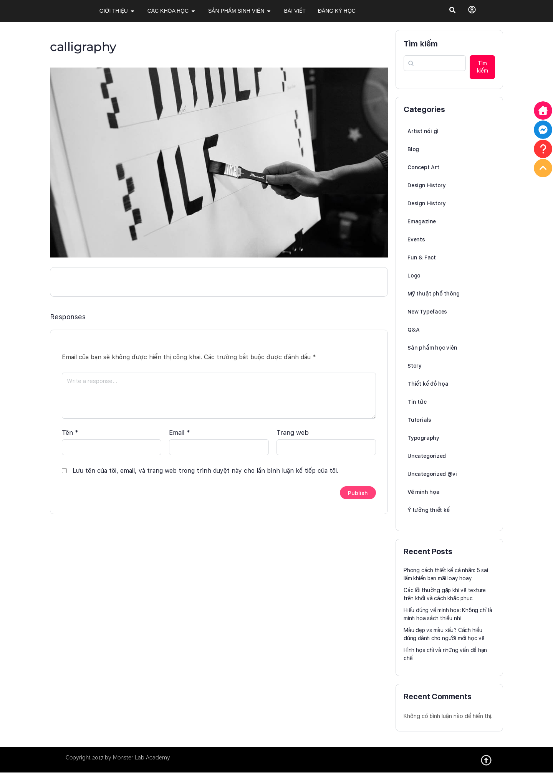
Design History (426, 197)
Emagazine (421, 233)
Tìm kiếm (421, 55)
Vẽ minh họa (423, 504)
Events (416, 251)
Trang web (292, 441)
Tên (70, 441)
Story (414, 378)
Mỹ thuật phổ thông (433, 305)
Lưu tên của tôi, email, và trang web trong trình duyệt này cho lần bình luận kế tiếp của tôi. (205, 479)
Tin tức (417, 414)
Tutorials (419, 432)
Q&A (413, 341)
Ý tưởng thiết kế (428, 522)
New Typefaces (427, 323)
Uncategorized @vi (432, 486)
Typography (423, 450)
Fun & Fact (421, 269)
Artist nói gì (422, 143)
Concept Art (423, 179)
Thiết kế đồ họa (428, 396)
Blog (413, 161)
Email (179, 441)
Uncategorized (426, 468)
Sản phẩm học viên (432, 360)
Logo (414, 287)
